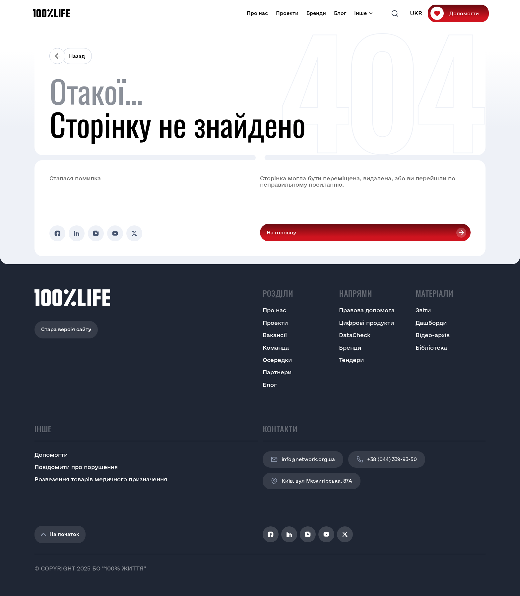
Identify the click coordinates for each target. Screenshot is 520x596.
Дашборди (431, 323)
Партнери (277, 372)
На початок (60, 534)
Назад (77, 56)
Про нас (257, 13)
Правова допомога (367, 310)
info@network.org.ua (303, 459)
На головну (281, 232)
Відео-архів (433, 335)
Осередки (277, 360)
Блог (340, 13)
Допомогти (464, 13)
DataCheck (354, 335)
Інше (360, 13)
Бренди (316, 13)
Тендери (351, 360)
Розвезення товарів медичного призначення (100, 479)
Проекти (287, 13)
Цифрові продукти (366, 323)
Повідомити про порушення (76, 467)
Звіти (423, 310)
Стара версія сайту (66, 329)
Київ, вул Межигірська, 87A (311, 481)
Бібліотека (431, 347)
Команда (276, 347)
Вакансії (275, 335)
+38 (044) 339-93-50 (387, 459)
